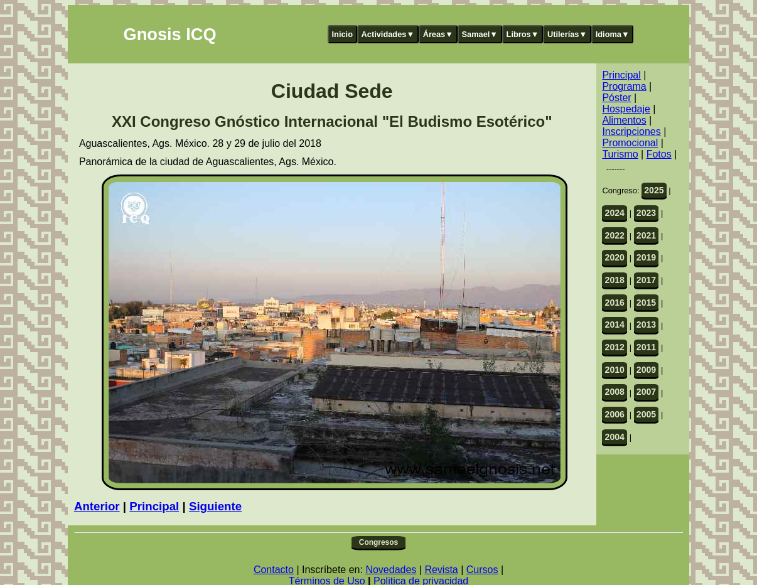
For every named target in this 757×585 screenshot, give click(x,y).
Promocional (630, 142)
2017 (646, 280)
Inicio (342, 34)
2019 (646, 257)
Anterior (97, 506)
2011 (646, 347)
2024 (615, 213)
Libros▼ (523, 34)
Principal (154, 506)
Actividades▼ (388, 34)
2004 (615, 437)
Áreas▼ (438, 34)
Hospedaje (626, 109)
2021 (646, 235)
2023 (646, 213)
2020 (615, 257)
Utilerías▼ (567, 34)
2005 (646, 414)
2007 (646, 392)
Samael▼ (479, 34)
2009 (646, 370)
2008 (615, 392)
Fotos (659, 154)
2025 (653, 190)
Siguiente (215, 506)
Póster (616, 97)
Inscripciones (631, 131)
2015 (646, 303)
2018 (615, 280)
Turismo (620, 154)
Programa (624, 86)
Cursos (482, 569)
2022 (615, 235)
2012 (615, 347)
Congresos (378, 542)
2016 (615, 303)
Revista (441, 569)
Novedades (390, 569)
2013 (646, 324)
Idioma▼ (613, 34)
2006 (615, 414)
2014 (615, 324)
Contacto (274, 569)
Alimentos (624, 120)
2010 (615, 370)
